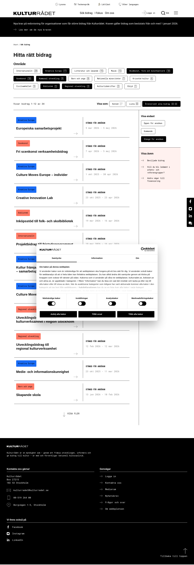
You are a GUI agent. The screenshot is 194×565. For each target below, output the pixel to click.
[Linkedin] (190, 216)
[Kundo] (190, 223)
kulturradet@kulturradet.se (30, 490)
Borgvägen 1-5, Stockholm (29, 505)
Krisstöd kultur (143, 78)
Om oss (109, 13)
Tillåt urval (97, 314)
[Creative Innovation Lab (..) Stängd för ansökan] (71, 195)
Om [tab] (137, 258)
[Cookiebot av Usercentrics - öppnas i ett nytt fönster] (143, 249)
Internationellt (27, 71)
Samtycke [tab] (56, 258)
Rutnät (117, 103)
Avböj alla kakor (58, 314)
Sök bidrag (86, 13)
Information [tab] (97, 258)
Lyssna (60, 4)
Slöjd (132, 86)
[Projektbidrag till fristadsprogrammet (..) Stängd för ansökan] (71, 241)
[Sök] (165, 13)
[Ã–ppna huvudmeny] (176, 13)
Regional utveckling (77, 86)
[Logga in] (148, 13)
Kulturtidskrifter (108, 86)
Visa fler (73, 413)
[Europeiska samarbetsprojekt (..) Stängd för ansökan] (71, 126)
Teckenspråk (81, 4)
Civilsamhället (25, 86)
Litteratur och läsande (89, 71)
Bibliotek (50, 86)
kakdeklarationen (88, 287)
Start (15, 44)
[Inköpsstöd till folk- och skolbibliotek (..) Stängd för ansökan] (71, 218)
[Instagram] (190, 208)
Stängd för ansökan (153, 139)
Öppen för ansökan (153, 123)
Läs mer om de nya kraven (35, 29)
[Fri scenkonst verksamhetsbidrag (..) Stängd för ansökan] (71, 149)
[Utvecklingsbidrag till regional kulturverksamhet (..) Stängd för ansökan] (71, 343)
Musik (116, 71)
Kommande (148, 131)
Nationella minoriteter (111, 78)
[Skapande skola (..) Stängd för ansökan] (71, 392)
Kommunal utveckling (51, 78)
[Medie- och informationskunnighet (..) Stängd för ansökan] (71, 369)
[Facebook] (190, 201)
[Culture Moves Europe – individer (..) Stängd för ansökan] (71, 172)
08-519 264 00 (22, 498)
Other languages (128, 4)
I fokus (99, 13)
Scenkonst (23, 78)
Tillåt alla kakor (135, 314)
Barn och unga (80, 78)
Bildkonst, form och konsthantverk (149, 71)
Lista (133, 103)
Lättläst (104, 4)
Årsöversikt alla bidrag (161, 103)
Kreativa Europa (56, 71)
